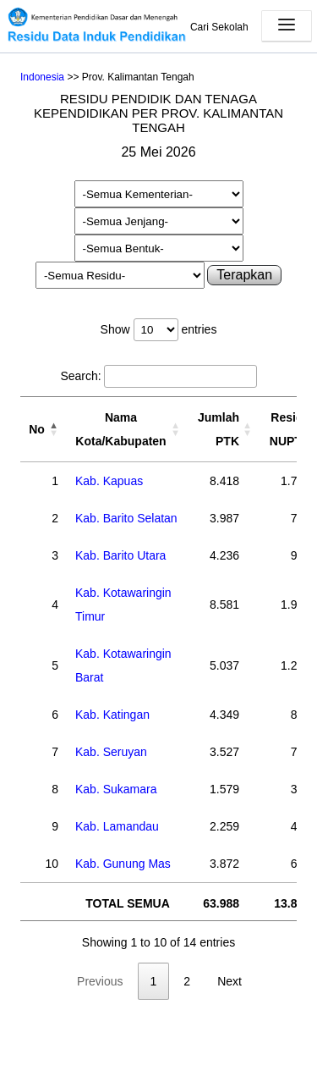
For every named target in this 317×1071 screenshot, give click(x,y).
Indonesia (42, 77)
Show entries (159, 329)
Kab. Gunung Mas (123, 863)
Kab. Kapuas (109, 481)
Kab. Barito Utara (120, 555)
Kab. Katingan (112, 714)
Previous (100, 981)
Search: (158, 376)
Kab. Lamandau (117, 826)
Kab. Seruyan (111, 752)
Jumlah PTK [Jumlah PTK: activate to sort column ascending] (218, 429)
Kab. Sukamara (116, 789)
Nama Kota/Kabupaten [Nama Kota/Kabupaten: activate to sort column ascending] (120, 429)
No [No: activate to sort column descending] (37, 429)
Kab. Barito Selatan (126, 518)
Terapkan (244, 275)
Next (229, 981)
